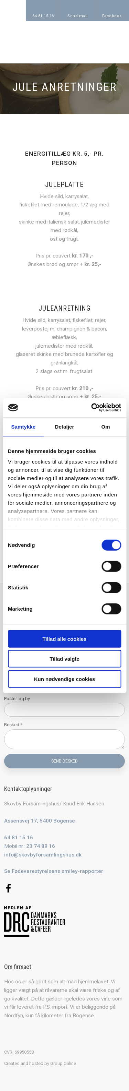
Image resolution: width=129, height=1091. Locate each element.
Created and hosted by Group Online (40, 1063)
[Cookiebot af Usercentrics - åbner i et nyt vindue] (92, 407)
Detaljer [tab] (64, 426)
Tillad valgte (64, 659)
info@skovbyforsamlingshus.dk (43, 855)
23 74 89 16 (40, 846)
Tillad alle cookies (64, 639)
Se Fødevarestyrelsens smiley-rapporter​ (53, 871)
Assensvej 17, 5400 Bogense (39, 821)
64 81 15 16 (18, 838)
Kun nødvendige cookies (64, 679)
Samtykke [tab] (23, 426)
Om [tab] (105, 426)
